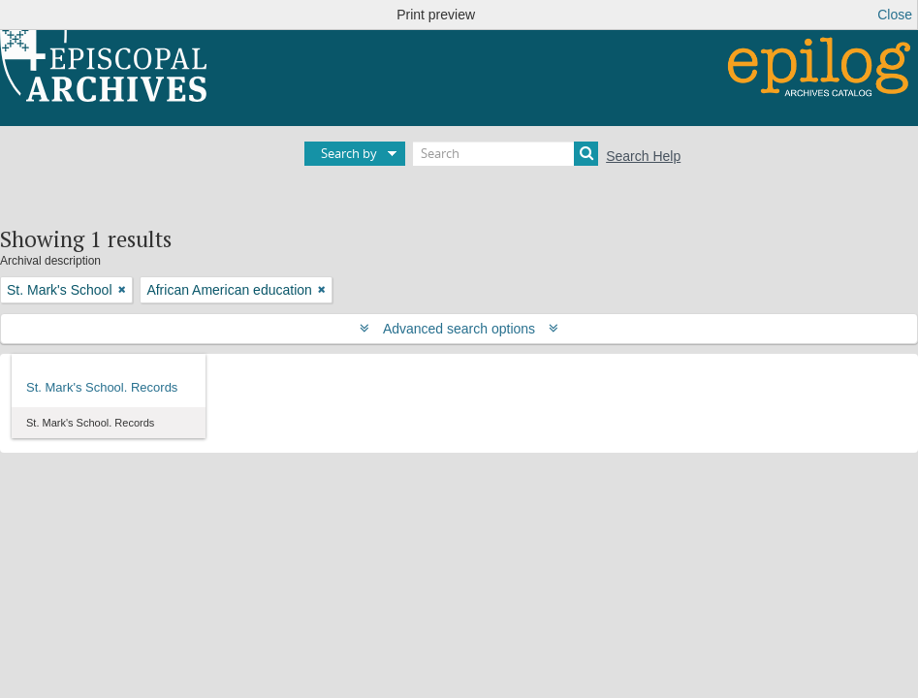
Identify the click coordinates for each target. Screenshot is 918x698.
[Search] (505, 154)
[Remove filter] (122, 290)
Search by (349, 153)
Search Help (643, 156)
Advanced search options (459, 328)
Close (894, 14)
